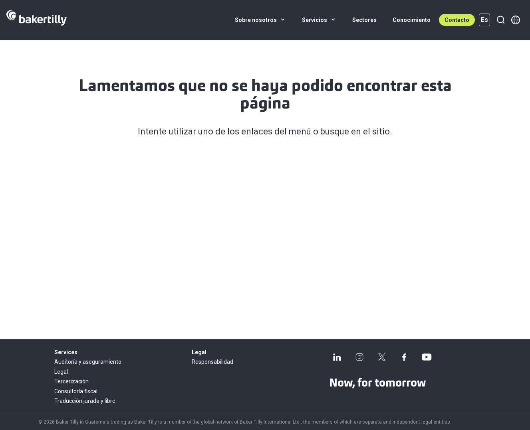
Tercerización (71, 381)
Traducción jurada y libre (84, 401)
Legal (61, 372)
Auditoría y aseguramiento (87, 362)
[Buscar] (500, 20)
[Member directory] (515, 20)
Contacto (457, 20)
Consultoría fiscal (75, 391)
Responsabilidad (212, 362)
